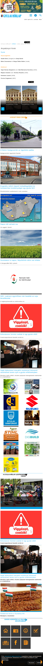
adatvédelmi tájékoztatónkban (13, 656)
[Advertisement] (21, 30)
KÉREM (39, 662)
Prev (3, 503)
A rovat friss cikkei (18, 117)
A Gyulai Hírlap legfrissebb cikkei (14, 475)
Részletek (31, 662)
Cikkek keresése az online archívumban (15, 620)
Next (40, 503)
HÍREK (14, 44)
